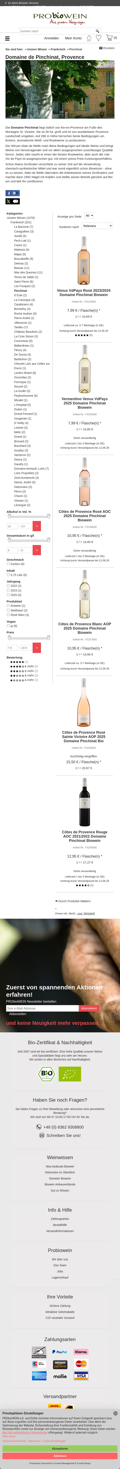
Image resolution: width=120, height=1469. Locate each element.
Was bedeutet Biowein (60, 1166)
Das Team (60, 1265)
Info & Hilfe (60, 1210)
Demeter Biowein (60, 1178)
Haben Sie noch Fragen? (60, 1100)
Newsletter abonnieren (100, 11)
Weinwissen (60, 1157)
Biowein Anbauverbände (60, 1184)
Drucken (109, 48)
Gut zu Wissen (60, 1190)
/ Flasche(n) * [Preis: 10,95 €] (84, 536)
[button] (13, 193)
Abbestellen (17, 1014)
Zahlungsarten (60, 1218)
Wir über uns (60, 1259)
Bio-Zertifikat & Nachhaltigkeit (60, 1042)
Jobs (60, 1271)
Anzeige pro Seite (69, 216)
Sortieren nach (69, 227)
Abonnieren (89, 1008)
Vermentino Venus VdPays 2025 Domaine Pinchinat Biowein (85, 403)
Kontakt (68, 11)
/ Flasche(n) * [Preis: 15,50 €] (83, 762)
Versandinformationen (60, 1231)
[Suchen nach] (56, 31)
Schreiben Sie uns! (63, 1135)
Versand (89, 913)
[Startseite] (89, 37)
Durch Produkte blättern (74, 901)
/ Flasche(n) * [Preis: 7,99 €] (83, 310)
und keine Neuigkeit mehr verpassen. (53, 1023)
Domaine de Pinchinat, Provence (45, 57)
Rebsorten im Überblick (60, 1172)
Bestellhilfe (60, 1225)
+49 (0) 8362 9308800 (60, 1127)
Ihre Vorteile (60, 1296)
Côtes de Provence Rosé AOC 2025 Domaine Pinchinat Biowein (85, 516)
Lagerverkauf (60, 1277)
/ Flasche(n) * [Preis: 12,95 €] (84, 856)
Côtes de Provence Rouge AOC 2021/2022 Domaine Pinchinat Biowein (84, 836)
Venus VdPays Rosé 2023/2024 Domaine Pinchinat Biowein (83, 293)
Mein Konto (73, 38)
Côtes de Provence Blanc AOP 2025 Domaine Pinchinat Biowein (84, 628)
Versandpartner (60, 1396)
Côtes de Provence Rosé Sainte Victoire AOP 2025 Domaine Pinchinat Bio (83, 736)
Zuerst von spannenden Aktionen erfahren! (54, 991)
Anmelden (51, 38)
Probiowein (60, 1250)
